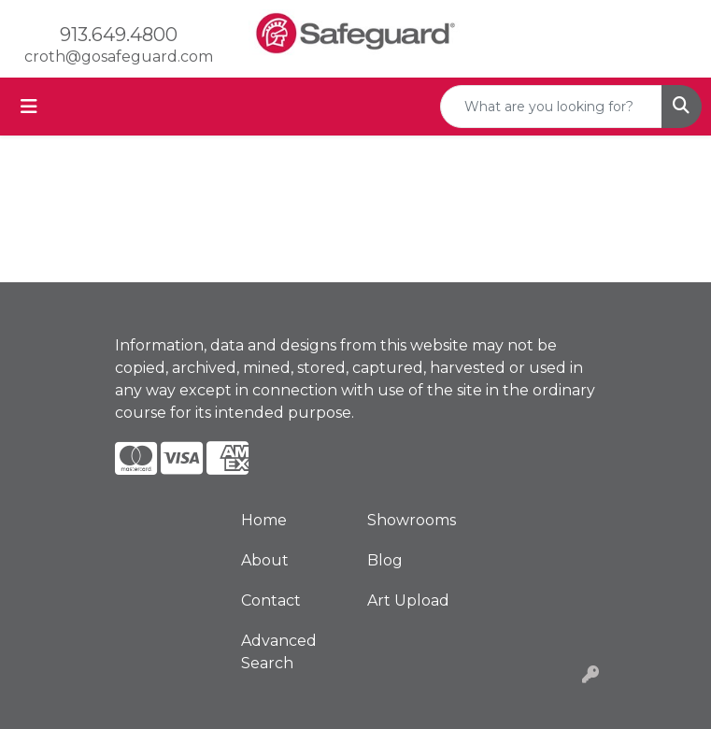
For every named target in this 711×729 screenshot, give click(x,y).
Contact (271, 600)
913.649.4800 (119, 34)
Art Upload (408, 600)
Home (264, 520)
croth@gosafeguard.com (118, 56)
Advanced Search (279, 652)
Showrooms (411, 520)
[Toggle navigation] (29, 106)
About (265, 560)
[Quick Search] (551, 106)
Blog (385, 560)
